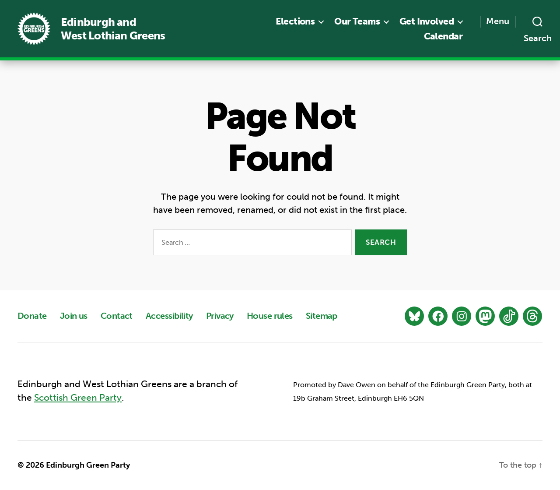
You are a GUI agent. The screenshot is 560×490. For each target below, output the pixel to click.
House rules (270, 315)
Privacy (220, 315)
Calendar (443, 36)
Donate (32, 315)
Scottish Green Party (78, 398)
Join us (74, 315)
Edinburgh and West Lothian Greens (113, 28)
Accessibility (169, 315)
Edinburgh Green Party (88, 465)
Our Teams (357, 21)
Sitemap (321, 315)
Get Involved (426, 21)
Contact (117, 315)
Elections (295, 21)
